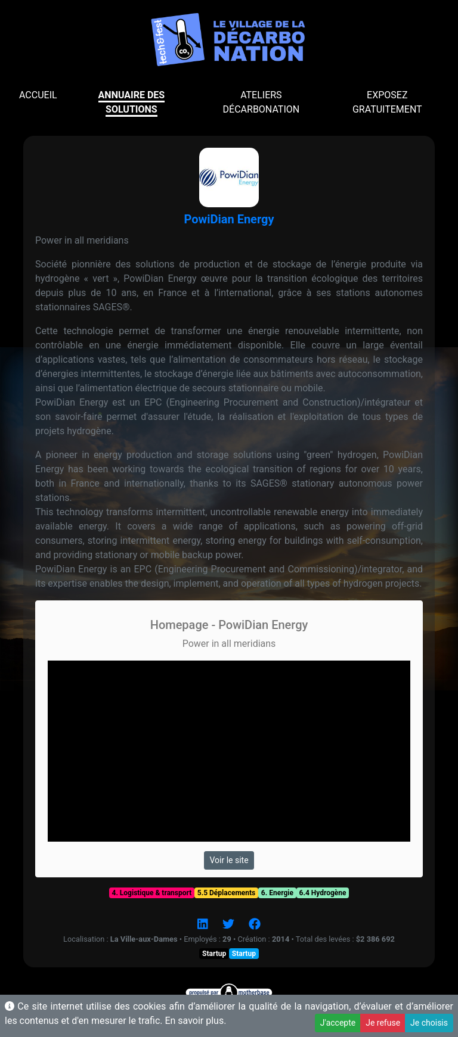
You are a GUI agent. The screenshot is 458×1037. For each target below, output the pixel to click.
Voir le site (228, 860)
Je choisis (429, 1022)
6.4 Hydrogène (322, 893)
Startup (214, 953)
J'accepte (337, 1022)
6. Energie (277, 893)
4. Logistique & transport (152, 893)
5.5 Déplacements (226, 893)
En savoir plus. (195, 1020)
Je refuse (383, 1022)
